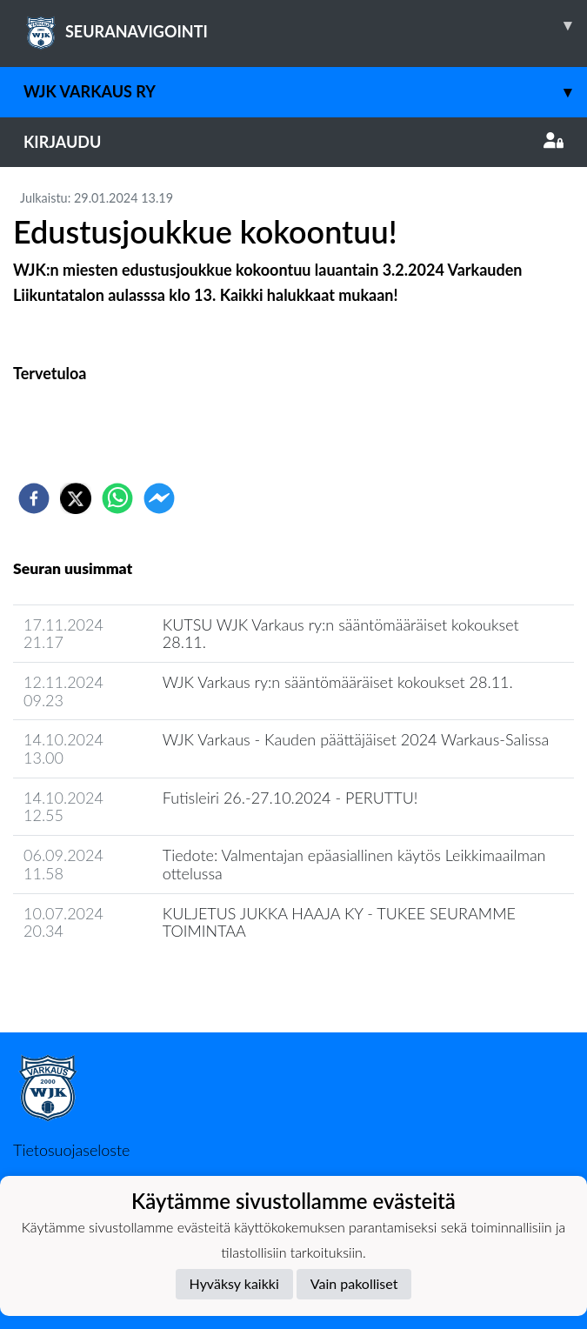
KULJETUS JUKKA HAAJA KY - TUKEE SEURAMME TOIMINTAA (339, 922)
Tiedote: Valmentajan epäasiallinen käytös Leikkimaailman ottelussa (354, 864)
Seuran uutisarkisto (90, 980)
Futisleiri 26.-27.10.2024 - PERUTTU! (290, 797)
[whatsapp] (117, 498)
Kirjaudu (293, 141)
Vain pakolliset (354, 1283)
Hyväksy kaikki (234, 1283)
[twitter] (75, 498)
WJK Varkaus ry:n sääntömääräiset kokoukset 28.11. (338, 681)
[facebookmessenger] (159, 498)
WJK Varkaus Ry (305, 92)
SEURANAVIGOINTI (305, 25)
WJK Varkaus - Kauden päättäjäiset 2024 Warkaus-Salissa (356, 739)
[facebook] (34, 498)
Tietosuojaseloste (71, 1149)
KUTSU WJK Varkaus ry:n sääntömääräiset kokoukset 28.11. (341, 633)
